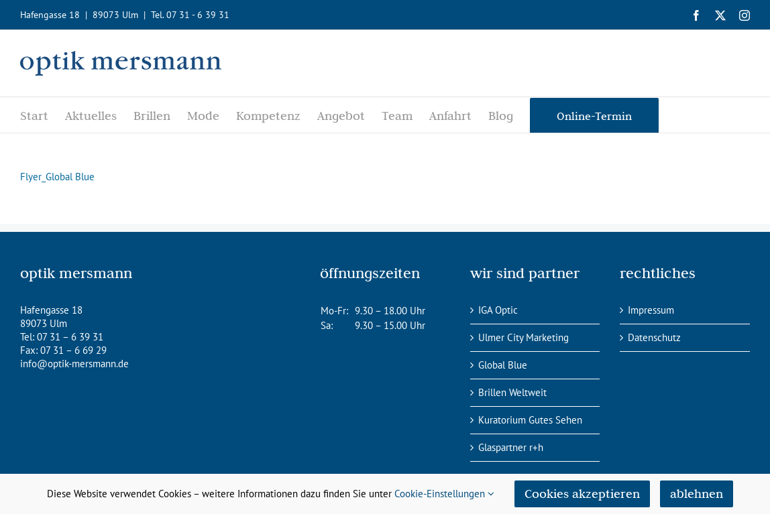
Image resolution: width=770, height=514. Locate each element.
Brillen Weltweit (512, 392)
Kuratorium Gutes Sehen (530, 419)
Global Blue (502, 365)
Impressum (651, 310)
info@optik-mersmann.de (74, 363)
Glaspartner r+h (510, 447)
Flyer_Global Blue (57, 176)
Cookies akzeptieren (582, 493)
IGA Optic (498, 310)
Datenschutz (654, 337)
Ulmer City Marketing (523, 337)
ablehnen (696, 493)
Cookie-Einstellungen (444, 493)
